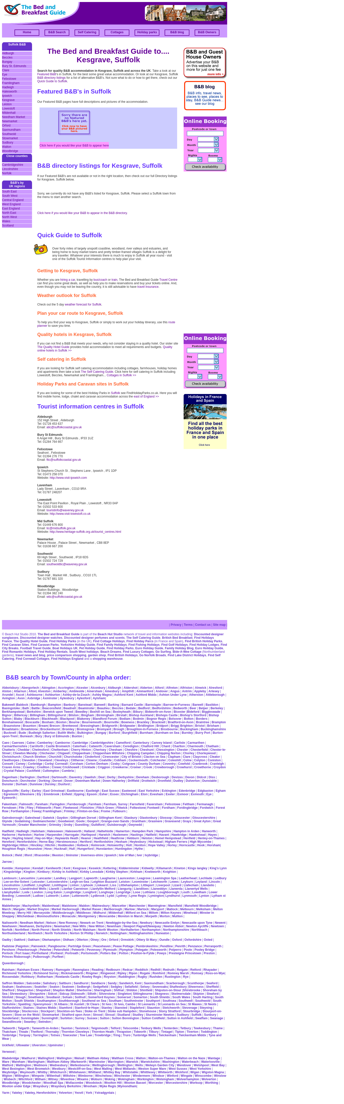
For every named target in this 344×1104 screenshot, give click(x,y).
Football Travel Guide (35, 648)
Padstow (8, 946)
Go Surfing (163, 652)
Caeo (5, 742)
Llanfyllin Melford (103, 888)
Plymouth (110, 950)
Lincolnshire (10, 169)
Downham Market (87, 780)
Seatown (68, 986)
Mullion (177, 916)
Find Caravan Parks (45, 644)
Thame (218, 1028)
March (6, 909)
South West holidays (84, 652)
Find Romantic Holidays (19, 652)
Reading (97, 970)
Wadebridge (10, 1058)
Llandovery (10, 888)
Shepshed (43, 990)
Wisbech (10, 1079)
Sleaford (213, 994)
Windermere (141, 1076)
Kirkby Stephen (117, 872)
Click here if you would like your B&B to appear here (74, 145)
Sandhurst (81, 983)
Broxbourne (169, 729)
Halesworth (9, 91)
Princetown (193, 953)
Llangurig (125, 888)
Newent (220, 922)
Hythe (139, 848)
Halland (89, 831)
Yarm (5, 1092)
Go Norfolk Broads (152, 655)
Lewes (174, 882)
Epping (79, 794)
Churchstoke (73, 756)
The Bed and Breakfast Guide (58, 634)
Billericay (20, 715)
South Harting (202, 997)
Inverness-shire (92, 855)
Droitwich (148, 780)
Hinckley (37, 845)
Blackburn (32, 718)
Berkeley (216, 708)
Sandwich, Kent (130, 983)
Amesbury (112, 691)
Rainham (8, 970)
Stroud (110, 1014)
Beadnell (69, 708)
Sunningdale (30, 1018)
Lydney (121, 896)
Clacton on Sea (154, 756)
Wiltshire (69, 1076)
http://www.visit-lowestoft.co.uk (70, 514)
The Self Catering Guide (97, 372)
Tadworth (8, 1028)
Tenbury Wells (151, 1028)
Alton (32, 691)
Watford (7, 1065)
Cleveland (45, 760)
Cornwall (61, 764)
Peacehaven (102, 946)
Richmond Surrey (46, 973)
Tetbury (185, 1028)
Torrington (40, 1035)
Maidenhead (50, 906)
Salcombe (33, 983)
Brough (119, 729)
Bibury (138, 712)
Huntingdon (123, 848)
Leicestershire (57, 882)
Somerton (140, 997)
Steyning (206, 1008)
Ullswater (22, 1045)
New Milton (96, 926)
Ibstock (7, 855)
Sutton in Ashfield (180, 1018)
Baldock (22, 704)
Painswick (38, 946)
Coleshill (174, 760)
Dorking (44, 780)
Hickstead (155, 842)
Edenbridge (187, 790)
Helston (147, 838)
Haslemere (120, 834)
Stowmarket (10, 138)
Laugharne (107, 878)
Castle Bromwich (58, 746)
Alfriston (186, 688)
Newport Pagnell (135, 926)
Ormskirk (127, 940)
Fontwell (153, 808)
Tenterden (170, 1028)
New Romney (68, 922)
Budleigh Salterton (42, 732)
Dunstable (209, 780)
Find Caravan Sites (15, 644)
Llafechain (191, 885)
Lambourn (9, 878)
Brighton (186, 726)
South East (9, 191)
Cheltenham (60, 750)
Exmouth (197, 794)
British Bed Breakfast (177, 638)
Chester (182, 750)
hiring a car (67, 280)
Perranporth (213, 946)
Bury (38, 736)
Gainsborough (12, 818)
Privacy (176, 624)
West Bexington (13, 1068)
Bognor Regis (156, 718)
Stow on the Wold (27, 1014)
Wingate (186, 1076)
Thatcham (9, 1032)
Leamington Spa (164, 878)
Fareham (41, 804)
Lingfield (43, 885)
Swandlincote (11, 1022)
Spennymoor (42, 1004)
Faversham (155, 804)
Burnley (187, 732)
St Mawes (195, 1004)
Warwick (132, 1062)
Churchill (55, 756)
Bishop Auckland (141, 715)
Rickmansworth (72, 973)
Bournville (111, 722)
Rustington (172, 976)
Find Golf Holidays (174, 644)
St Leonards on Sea (172, 1004)
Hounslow (35, 848)
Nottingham (118, 933)
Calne (31, 742)
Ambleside (76, 691)
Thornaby (52, 1032)
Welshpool (201, 1065)
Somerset (124, 997)
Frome (105, 811)
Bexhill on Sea (100, 712)
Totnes (55, 1035)
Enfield (67, 794)
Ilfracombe (42, 855)
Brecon (55, 726)
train (114, 280)
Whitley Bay (111, 1072)
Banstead (85, 704)
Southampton (46, 1000)
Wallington (64, 1058)
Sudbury (7, 142)
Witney (53, 1079)
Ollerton (82, 940)
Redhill (156, 970)
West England (11, 204)
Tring (116, 1035)
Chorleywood (206, 753)
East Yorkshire (149, 790)
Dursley (50, 784)
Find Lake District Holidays (187, 655)
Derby (111, 777)
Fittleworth (43, 808)
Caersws (18, 742)
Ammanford (144, 691)
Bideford (193, 712)
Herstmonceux (66, 842)
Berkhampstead (13, 712)
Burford (114, 732)
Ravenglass (81, 970)
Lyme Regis (137, 896)
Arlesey (213, 691)
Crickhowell (71, 767)
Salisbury (50, 983)
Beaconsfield (51, 708)
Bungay (7, 62)
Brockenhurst (50, 729)
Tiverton (192, 1032)
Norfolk (7, 173)
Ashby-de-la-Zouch (76, 694)
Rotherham (45, 976)
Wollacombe (74, 1082)
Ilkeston (57, 855)
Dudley (178, 780)
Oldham (68, 940)
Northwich (35, 933)
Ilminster (72, 855)
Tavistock (82, 1028)
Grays (187, 821)
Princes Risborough (16, 956)
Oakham (34, 940)
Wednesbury (59, 1065)
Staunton (153, 1008)
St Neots (210, 1004)
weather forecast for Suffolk (83, 304)
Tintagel (167, 1032)
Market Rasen (91, 909)
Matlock (172, 909)
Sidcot (52, 994)
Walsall (79, 1058)
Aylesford (83, 698)
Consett (7, 764)
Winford (172, 1076)
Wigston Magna (213, 1072)
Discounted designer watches (41, 638)
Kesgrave (8, 100)
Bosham (48, 722)
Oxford (177, 940)
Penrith (180, 946)
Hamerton (123, 831)
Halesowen (55, 831)
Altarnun (20, 691)
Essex (114, 794)
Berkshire (34, 712)
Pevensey (94, 950)
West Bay (218, 1065)
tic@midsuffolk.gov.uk (61, 528)
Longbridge (72, 892)
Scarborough (175, 983)
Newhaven (9, 926)
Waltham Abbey (98, 1058)
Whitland (94, 1072)
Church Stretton (34, 756)
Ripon (133, 973)
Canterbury (141, 742)
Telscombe (130, 1028)
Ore (104, 940)
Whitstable (130, 1072)
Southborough (69, 1000)
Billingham (37, 715)
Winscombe (203, 1076)
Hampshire (163, 831)
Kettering (110, 868)
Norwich (102, 933)
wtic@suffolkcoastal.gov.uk (64, 596)
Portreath (72, 953)
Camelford (123, 742)
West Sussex (178, 1068)
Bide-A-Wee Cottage (187, 652)
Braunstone (12, 726)
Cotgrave (128, 764)
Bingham (87, 715)
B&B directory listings (51, 78)
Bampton (54, 704)
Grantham (139, 821)
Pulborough (41, 956)
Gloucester (182, 818)
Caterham (79, 746)
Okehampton (51, 940)
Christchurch (11, 756)
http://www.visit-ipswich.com (68, 478)
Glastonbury (148, 818)
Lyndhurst (172, 896)
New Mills (79, 926)
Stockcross (30, 1011)
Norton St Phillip (81, 933)
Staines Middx (46, 1008)
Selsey (145, 986)
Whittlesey (147, 1072)
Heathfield (101, 838)
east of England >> (146, 396)
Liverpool (163, 885)
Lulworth (52, 896)
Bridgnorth (109, 726)
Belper (203, 708)
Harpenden (54, 834)
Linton (74, 885)
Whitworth (165, 1072)
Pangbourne (57, 946)
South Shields (160, 997)
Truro (127, 1035)
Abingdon (49, 688)
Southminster (133, 1000)
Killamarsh (164, 868)
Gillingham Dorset (83, 818)
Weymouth (27, 1072)
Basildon (212, 704)
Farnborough (76, 804)
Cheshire (131, 750)
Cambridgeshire (12, 164)
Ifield (18, 855)
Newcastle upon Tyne (197, 922)
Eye (4, 74)
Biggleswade (211, 712)
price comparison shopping (66, 655)
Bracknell (158, 722)
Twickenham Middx (193, 1035)
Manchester (137, 906)
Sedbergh (83, 986)
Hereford (8, 842)
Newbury (146, 922)
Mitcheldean (25, 916)
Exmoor (183, 794)
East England (11, 208)
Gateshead (32, 818)
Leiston (7, 104)
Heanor (86, 838)
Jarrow (7, 862)
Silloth (92, 994)
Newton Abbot (173, 926)
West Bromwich (38, 1068)
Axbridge (33, 698)
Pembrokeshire (147, 946)
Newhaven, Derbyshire (35, 926)
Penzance (195, 946)
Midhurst (99, 912)
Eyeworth (9, 798)
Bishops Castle (167, 715)
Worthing (211, 1082)
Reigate (182, 970)
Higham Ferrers (176, 842)
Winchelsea (103, 1076)
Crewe (56, 767)
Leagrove (144, 878)
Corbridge (35, 764)
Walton (6, 146)
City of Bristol (131, 756)
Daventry (75, 777)
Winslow (220, 1076)
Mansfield (175, 906)
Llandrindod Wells (34, 888)
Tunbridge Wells (144, 1035)
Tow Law (86, 1035)
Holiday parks (147, 32)
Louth (185, 892)
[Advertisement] (204, 252)
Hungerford (85, 848)
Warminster (97, 1062)
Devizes (177, 777)
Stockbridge (10, 1011)
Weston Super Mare (152, 1068)
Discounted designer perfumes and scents (94, 638)
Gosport (93, 821)
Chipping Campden (140, 753)
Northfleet (22, 930)
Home (27, 32)
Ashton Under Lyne (173, 694)
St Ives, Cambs (124, 1004)
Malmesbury (101, 906)
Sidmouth (78, 994)
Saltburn (65, 983)
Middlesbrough (63, 912)
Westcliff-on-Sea (80, 1068)
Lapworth (91, 878)
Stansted (121, 1008)
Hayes (212, 834)
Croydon (219, 767)
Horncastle (187, 845)
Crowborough (164, 767)
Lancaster (45, 878)
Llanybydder (11, 892)
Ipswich (7, 96)
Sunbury (210, 1014)
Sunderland (10, 1018)
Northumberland (13, 933)
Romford (158, 973)
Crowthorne (202, 767)
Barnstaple (153, 704)
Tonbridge (9, 1035)
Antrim (187, 691)
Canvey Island (162, 742)
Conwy (20, 764)
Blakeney (83, 718)
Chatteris (8, 750)
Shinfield (146, 990)
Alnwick (200, 688)
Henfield (189, 838)
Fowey (36, 811)
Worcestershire (176, 1082)
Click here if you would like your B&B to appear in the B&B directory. (82, 213)
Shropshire (37, 994)
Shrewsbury (18, 994)
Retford (195, 970)
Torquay (25, 1035)
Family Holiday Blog (179, 648)
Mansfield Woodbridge (200, 906)
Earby (25, 790)
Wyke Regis (107, 1086)
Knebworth (153, 872)
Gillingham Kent (110, 818)
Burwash (26, 736)
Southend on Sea (94, 1000)
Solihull (80, 997)
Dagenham (9, 777)
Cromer (135, 767)
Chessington (165, 750)
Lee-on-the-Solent (16, 882)
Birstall (121, 715)
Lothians (149, 892)
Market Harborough (65, 909)
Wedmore (40, 1065)
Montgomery (87, 916)
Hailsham (38, 831)
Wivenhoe (67, 1079)
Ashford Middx (146, 694)
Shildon (131, 990)
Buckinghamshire (213, 729)
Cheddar (24, 750)
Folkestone (138, 808)
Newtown (217, 926)
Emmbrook (52, 794)
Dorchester (28, 780)
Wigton (7, 1076)
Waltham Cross (122, 1058)
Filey (30, 808)
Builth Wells (66, 732)
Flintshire (87, 808)
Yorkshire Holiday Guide (77, 644)
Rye (185, 976)
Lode (26, 892)
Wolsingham (165, 1079)
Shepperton (25, 990)
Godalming (22, 821)
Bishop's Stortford (193, 715)
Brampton (219, 722)
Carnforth (37, 746)
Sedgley (116, 986)
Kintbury (43, 872)
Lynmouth (189, 896)
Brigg (175, 726)
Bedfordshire (161, 708)
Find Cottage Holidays (109, 641)
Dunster (7, 784)
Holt (129, 845)
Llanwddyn (159, 888)
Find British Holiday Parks (203, 641)
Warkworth (79, 1062)
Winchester (122, 1076)
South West (10, 196)
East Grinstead (54, 790)
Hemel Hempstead (168, 838)
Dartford (43, 777)
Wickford (181, 1072)
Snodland (53, 997)
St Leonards (146, 1004)
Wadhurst (28, 1058)
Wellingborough (103, 1065)
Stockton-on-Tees (69, 1011)
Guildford (98, 824)
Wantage (214, 1058)
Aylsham (99, 698)
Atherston (196, 694)
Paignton (22, 946)
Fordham (168, 808)
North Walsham (85, 930)
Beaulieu (103, 708)
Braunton (29, 726)
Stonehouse (147, 1011)
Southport (153, 1000)
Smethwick (36, 997)
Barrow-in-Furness (176, 704)
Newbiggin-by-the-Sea (121, 922)
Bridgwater (128, 726)
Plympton (126, 950)
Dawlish (90, 777)
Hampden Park (142, 831)
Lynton (204, 896)
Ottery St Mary (146, 940)
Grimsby (55, 824)
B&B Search (57, 32)
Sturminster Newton (160, 1014)
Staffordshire (11, 1008)
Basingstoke (11, 708)
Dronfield (164, 780)
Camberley (45, 742)
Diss (212, 777)
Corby (49, 764)
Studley (138, 1014)
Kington (29, 872)
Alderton (146, 688)
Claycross (200, 756)
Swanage (216, 1018)
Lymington (156, 896)
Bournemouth (92, 722)
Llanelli (54, 888)
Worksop (196, 1082)
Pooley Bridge (204, 950)
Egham (221, 790)
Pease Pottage (123, 946)
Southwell (186, 1000)
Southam (115, 1000)
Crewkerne (120, 767)
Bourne (74, 722)
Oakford (19, 940)
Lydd (110, 896)
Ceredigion (131, 746)
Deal (101, 777)
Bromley (68, 729)
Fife (21, 808)
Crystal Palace (14, 770)
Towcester (70, 1035)
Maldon (84, 906)
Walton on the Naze (191, 1058)
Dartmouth (59, 777)
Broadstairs (10, 729)
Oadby (6, 940)
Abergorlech (30, 688)
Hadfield (8, 831)
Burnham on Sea (167, 732)
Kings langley (197, 868)
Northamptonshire (176, 930)
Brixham (213, 726)
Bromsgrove (86, 729)
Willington (22, 1076)
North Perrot (40, 930)
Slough (21, 997)
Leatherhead (188, 878)
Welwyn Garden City (159, 1065)
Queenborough (13, 963)
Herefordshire (27, 842)
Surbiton (66, 1018)
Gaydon (62, 818)
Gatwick (48, 818)
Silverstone (107, 994)
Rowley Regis (91, 976)
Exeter (170, 794)
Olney (95, 940)
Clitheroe (77, 760)
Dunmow (36, 784)
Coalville (105, 760)
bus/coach (100, 280)
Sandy (112, 983)
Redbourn (113, 970)
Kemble (7, 868)
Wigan (194, 1072)
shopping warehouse (108, 658)
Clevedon (28, 760)
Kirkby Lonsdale (91, 872)
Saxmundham (11, 130)
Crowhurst (184, 767)
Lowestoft (8, 108)
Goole (80, 821)
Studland (123, 1014)
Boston (61, 722)
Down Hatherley (114, 780)
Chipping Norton (169, 753)
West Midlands (125, 1068)
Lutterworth (80, 896)
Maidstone (69, 906)
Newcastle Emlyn (167, 922)
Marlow (130, 909)
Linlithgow (59, 885)
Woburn (96, 1079)
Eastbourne (75, 790)
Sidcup (64, 994)
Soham (67, 997)
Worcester (155, 1082)
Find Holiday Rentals (53, 652)
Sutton (105, 1018)
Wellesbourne (80, 1065)
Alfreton (172, 688)
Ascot (20, 694)
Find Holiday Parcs (139, 641)
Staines (28, 1008)
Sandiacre (98, 983)
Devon (189, 777)
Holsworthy (115, 845)
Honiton (140, 845)
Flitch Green (105, 808)
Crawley (29, 767)
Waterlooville (210, 1062)
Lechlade (205, 878)
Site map (219, 624)
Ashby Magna (102, 694)
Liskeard (101, 885)
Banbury (70, 704)
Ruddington (126, 976)
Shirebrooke (191, 990)
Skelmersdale (181, 994)
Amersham (94, 691)
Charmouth (195, 746)
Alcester (82, 688)
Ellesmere (27, 794)
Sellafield (131, 986)
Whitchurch (58, 1072)
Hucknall (60, 848)
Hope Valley (156, 845)
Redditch (141, 970)
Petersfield (61, 950)
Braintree (202, 722)
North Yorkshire (56, 933)
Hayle (6, 838)
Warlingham (36, 1062)
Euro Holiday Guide (149, 648)
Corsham (76, 764)
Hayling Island (23, 838)
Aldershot (131, 688)
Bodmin (138, 718)
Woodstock (94, 1082)
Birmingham (105, 715)
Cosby (115, 764)
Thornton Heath (103, 1032)
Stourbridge (191, 1011)
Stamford (65, 1008)
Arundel (7, 694)
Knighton (169, 872)
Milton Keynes (171, 912)
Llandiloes (141, 888)
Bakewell (8, 704)
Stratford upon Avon (76, 1014)
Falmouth (26, 804)
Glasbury (130, 818)
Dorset (57, 780)
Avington (8, 698)
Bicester (179, 712)
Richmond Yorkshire (16, 973)
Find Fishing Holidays (144, 644)
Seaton (55, 986)
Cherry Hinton (81, 750)
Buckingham (189, 729)
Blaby (18, 718)
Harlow (39, 834)
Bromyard (104, 729)
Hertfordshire (103, 842)
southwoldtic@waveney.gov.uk (67, 564)
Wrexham (90, 1086)
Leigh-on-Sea (79, 882)
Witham (40, 1079)
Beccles (7, 57)
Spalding (24, 1004)
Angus (175, 691)
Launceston (126, 878)
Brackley (143, 722)
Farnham (95, 804)
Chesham (115, 750)
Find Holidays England (67, 658)
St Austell (77, 1004)
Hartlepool (88, 834)
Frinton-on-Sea (87, 811)
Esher (103, 794)
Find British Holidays (123, 655)
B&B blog (177, 32)
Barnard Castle (132, 704)
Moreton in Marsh (130, 916)
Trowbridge (102, 1035)
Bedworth (180, 708)
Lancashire (27, 878)
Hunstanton (104, 848)
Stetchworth (171, 1008)
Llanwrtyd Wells (196, 888)
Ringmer (92, 973)
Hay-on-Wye (44, 838)
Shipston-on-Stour (168, 990)
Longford (90, 892)
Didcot (201, 777)
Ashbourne (34, 694)
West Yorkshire (200, 1068)
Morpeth (151, 916)
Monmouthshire (48, 916)
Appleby (200, 691)
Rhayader (210, 970)
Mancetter (119, 906)
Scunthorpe (195, 983)
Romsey (197, 973)
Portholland (40, 953)
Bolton (188, 718)
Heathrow (117, 838)
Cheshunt (147, 750)
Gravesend (172, 821)
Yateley (17, 1092)
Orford (6, 125)
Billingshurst (57, 715)
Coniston (214, 760)
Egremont (11, 794)
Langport (75, 878)
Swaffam (201, 1018)
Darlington (27, 777)
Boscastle (32, 722)
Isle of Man (126, 855)
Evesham (156, 794)
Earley (36, 790)
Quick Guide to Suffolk (52, 81)
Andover (162, 691)
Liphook (87, 885)
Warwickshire (150, 1062)
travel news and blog (30, 655)
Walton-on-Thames (161, 1058)
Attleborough (215, 694)
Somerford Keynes (101, 997)
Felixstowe (9, 78)
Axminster (50, 698)
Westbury (59, 1068)
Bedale (131, 708)
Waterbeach (190, 1062)
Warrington (116, 1062)
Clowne (91, 760)
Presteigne (176, 953)
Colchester (158, 760)
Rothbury (28, 976)
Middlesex (83, 912)
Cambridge (80, 742)
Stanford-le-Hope (87, 1008)
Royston (110, 976)
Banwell (99, 704)
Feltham (188, 804)
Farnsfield (137, 804)
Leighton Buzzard (104, 882)
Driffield (133, 780)
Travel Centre (168, 280)
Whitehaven (77, 1072)
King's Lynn (218, 868)
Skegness (162, 994)
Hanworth (209, 831)
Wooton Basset (135, 1082)
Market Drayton (38, 909)
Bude (22, 732)
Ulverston (39, 1045)
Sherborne (84, 990)
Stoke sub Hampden (122, 1011)
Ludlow (38, 896)
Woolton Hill (113, 1082)
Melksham (203, 909)
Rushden (155, 976)
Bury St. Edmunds (14, 66)
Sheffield (212, 986)
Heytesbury (138, 842)
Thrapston (124, 1032)
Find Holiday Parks (62, 641)
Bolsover (175, 718)
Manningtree (157, 906)
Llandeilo (207, 885)
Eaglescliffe (10, 790)
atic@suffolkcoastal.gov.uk (64, 427)
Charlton (179, 746)
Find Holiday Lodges (204, 644)
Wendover (184, 1065)
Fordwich (206, 808)
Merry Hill (24, 912)
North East (9, 212)
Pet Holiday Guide (92, 648)
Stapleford (137, 1008)
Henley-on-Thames (211, 838)
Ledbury (220, 878)
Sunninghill (50, 1018)
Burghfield (129, 732)
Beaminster (86, 708)
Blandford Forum (105, 718)
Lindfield (28, 885)
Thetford (37, 1032)
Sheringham (102, 990)
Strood (98, 1014)
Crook (147, 767)
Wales (6, 221)
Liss (113, 885)
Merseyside (42, 912)
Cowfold (184, 764)
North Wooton (108, 930)
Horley (172, 845)
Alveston (44, 691)
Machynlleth (31, 906)
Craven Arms (11, 767)
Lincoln (214, 882)
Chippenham (81, 753)
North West (9, 217)
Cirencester (111, 756)
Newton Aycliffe (197, 926)
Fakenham (9, 804)
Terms (188, 624)
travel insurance (148, 286)
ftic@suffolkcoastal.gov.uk (64, 460)
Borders (201, 718)
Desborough (160, 777)
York (89, 1092)
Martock (143, 909)
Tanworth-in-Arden (45, 1028)
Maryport (157, 909)
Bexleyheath (122, 712)
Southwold (9, 134)
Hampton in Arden (187, 831)
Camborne (62, 742)
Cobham (120, 760)
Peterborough (27, 950)
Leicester (38, 882)
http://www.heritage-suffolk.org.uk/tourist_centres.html (85, 532)
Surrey (80, 1018)
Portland (57, 953)
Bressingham (89, 726)
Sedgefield (100, 986)
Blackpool (67, 718)
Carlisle (179, 742)
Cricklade (88, 767)
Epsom (92, 794)
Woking (110, 1079)
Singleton (124, 994)
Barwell (197, 704)
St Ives (107, 1004)
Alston (6, 691)
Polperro (175, 950)
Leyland (201, 882)
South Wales (181, 997)
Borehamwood (12, 722)
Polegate (141, 950)
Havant (164, 834)
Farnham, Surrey (115, 804)
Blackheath (50, 718)
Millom (153, 912)
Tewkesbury (201, 1028)
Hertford (86, 842)
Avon (21, 698)
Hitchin (50, 845)
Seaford (212, 983)
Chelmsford (40, 750)
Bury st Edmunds (57, 736)
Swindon (44, 1022)
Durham (21, 784)
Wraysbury (41, 1086)
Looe (136, 892)
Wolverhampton (188, 1079)
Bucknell (10, 732)
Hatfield (151, 834)
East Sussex (111, 790)
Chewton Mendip (25, 753)
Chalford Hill (150, 746)
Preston (209, 953)
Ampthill (128, 691)
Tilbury (154, 1032)
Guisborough (116, 824)
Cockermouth (138, 760)
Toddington (209, 1032)
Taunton (66, 1028)
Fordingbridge (187, 808)
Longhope (106, 892)
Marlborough (113, 909)
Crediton (43, 767)
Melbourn (187, 909)
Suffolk (115, 393)
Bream (43, 726)
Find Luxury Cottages (138, 652)
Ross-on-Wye (214, 973)
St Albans (61, 1004)
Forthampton (20, 811)
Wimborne (85, 1076)
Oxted (208, 940)
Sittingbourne (142, 994)
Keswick (95, 868)
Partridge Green (79, 946)
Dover (68, 780)
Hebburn (133, 838)
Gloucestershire (203, 818)
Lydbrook (97, 896)
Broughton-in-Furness (142, 729)
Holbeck (82, 845)
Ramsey (47, 970)
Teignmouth (99, 1028)
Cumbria (68, 770)
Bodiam (124, 718)
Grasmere (155, 821)
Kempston (22, 868)
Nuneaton (162, 933)
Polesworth (158, 950)
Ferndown (9, 808)
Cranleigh (217, 764)
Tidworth (140, 1032)
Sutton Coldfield (153, 1018)
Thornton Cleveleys (75, 1032)
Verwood (8, 1052)
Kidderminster (129, 868)
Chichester (47, 753)
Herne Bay (46, 842)
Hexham (121, 842)
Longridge (123, 892)
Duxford (64, 784)
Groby (68, 824)
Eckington (169, 790)
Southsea (169, 1000)
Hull (72, 848)
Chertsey (99, 750)
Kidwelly (148, 868)
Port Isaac (23, 953)
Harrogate (72, 834)
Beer (193, 708)
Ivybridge (151, 855)
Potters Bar (108, 953)
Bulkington (85, 732)
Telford (115, 1028)
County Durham (149, 764)
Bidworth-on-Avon (158, 712)
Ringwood (108, 973)
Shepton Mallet (63, 990)
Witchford (26, 1079)
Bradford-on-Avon (181, 722)
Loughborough (168, 892)
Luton (65, 896)
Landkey (60, 878)
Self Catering (87, 32)
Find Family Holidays (112, 644)
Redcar (128, 970)
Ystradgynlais (104, 1092)
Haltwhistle (105, 831)
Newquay (154, 926)
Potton (123, 953)
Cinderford (92, 756)
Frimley (69, 811)
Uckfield (8, 1045)
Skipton (198, 994)
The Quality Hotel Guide (53, 347)
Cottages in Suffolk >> (121, 375)
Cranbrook (200, 764)
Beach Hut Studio (110, 634)
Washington (170, 1062)
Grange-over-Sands (115, 821)
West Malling (103, 1068)
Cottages (117, 32)
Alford (159, 688)
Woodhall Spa (53, 1082)
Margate (19, 909)
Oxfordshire (192, 940)
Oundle (164, 940)
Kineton (179, 868)
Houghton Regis (13, 848)
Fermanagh (205, 804)
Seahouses (24, 986)
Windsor (158, 1076)
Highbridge (10, 845)
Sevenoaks (160, 986)
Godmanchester (44, 821)
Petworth (78, 950)
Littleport (147, 885)
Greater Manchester (32, 824)
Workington (145, 1079)
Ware (5, 1062)
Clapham (174, 756)
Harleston (25, 834)
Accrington (66, 688)
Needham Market (13, 117)
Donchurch (10, 780)
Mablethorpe (11, 906)
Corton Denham (97, 764)
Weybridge (9, 1072)
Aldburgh (8, 53)
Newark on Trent (91, 922)
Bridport (162, 726)
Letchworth (159, 882)
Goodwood (66, 821)
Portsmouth (89, 953)
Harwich (104, 834)
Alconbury (98, 688)
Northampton (151, 930)
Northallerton (129, 930)
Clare (5, 70)
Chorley (188, 753)
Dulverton (193, 780)
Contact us (203, 624)
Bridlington (146, 726)
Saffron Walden (13, 983)
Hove (48, 848)
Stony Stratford (169, 1011)
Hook (201, 845)
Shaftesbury (178, 986)
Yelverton (65, 1092)
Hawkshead (197, 834)
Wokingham (126, 1079)
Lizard (176, 885)
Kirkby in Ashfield (65, 872)
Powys (161, 953)
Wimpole (38, 1076)
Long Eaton (53, 892)
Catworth (95, 746)
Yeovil (79, 1092)
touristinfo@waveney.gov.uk (65, 510)
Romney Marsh (178, 973)
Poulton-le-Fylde (142, 953)
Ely (39, 794)
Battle (36, 708)
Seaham (8, 986)
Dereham (142, 777)
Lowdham (199, 892)
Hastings (136, 834)
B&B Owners (207, 32)
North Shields (61, 930)
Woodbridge (10, 151)
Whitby (43, 1072)
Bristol (200, 726)
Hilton (24, 845)
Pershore (8, 950)
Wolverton (208, 1079)
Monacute (69, 916)
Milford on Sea (136, 912)
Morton (165, 916)
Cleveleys (61, 760)
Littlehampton (128, 885)
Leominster (140, 882)
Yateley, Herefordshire (41, 1092)
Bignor (7, 715)
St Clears (92, 1004)
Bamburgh (38, 704)
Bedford (144, 708)
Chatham (212, 746)
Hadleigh (8, 87)
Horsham (213, 845)
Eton (144, 794)
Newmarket (9, 121)
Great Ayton (202, 821)
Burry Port (202, 732)
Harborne (8, 834)
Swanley (30, 1022)
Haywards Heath (66, 838)
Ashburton (52, 694)
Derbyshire (126, 777)
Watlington (23, 1065)
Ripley (121, 973)
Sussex (92, 1018)
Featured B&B (46, 74)
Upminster (55, 1045)
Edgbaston (205, 790)
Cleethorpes (10, 760)
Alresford (215, 688)
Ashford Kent (123, 694)
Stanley (106, 1008)
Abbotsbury (10, 688)
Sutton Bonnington (125, 1018)
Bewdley (81, 712)
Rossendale (10, 976)
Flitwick (121, 808)
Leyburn (187, 882)
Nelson (51, 922)
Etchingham (130, 794)
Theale (23, 1032)
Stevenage (189, 1008)
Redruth (169, 970)
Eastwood (129, 790)
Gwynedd (135, 824)
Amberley (60, 691)
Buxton (77, 736)
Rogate (145, 973)
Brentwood (70, 726)
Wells (139, 1065)
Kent (67, 868)
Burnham (146, 732)
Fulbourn (119, 811)
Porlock (7, 953)
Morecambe (107, 916)
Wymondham (127, 1086)
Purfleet (58, 956)
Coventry (169, 764)
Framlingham (11, 83)
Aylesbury (67, 698)
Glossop (166, 818)
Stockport (48, 1011)
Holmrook (98, 845)
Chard (165, 746)
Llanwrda (176, 888)
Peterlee (45, 950)
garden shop (97, 655)
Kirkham (136, 872)
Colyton (199, 760)
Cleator (215, 756)
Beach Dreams (110, 652)
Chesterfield (199, 750)
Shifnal (119, 990)
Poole (188, 950)
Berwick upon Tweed (58, 712)
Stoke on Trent (95, 1011)
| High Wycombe (199, 842)
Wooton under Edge (16, 1086)
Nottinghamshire (141, 933)
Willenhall (54, 1076)
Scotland (8, 225)
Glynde (7, 821)
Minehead (190, 912)
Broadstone (29, 729)
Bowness (128, 722)
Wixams (82, 1079)
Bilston (74, 715)
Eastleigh (92, 790)
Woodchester (31, 1082)
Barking (113, 704)
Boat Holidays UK (65, 648)
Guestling (82, 824)
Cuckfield (33, 770)
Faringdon (57, 804)
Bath (25, 708)
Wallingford (46, 1058)
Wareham (18, 1062)
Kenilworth (53, 868)
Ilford (28, 855)
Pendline (166, 946)
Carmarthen (195, 742)
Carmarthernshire (14, 746)
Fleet (57, 808)
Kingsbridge (12, 872)
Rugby (142, 976)
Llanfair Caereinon (75, 888)
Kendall (38, 868)
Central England (13, 200)
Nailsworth (9, 922)
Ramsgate (63, 970)
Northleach (199, 930)
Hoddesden (66, 845)
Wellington (125, 1065)
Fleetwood (70, 808)
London (37, 892)
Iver (139, 855)
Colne (187, 760)
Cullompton (51, 770)
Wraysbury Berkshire (66, 1086)
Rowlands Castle (67, 976)
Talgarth (23, 1028)
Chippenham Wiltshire (109, 753)
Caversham (112, 746)
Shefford (8, 990)
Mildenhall (9, 112)
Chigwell (63, 753)
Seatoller (40, 986)
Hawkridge (179, 834)
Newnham (114, 926)
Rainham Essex (28, 970)
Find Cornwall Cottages (32, 658)
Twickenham (167, 1035)
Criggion (104, 767)
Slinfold (7, 997)
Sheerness (196, 986)
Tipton (179, 1032)
